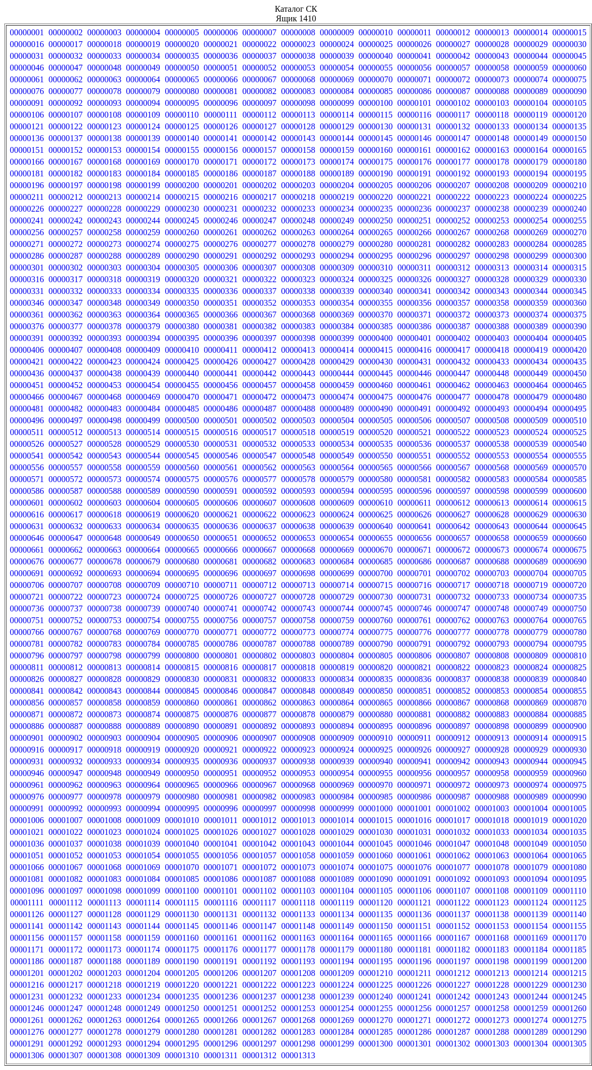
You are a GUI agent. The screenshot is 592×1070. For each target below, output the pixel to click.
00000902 (66, 737)
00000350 (182, 302)
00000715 (376, 585)
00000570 (569, 467)
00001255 (376, 1008)
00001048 (492, 843)
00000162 (453, 149)
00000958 (492, 773)
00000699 (337, 573)
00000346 (27, 302)
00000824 (530, 667)
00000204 (337, 185)
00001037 (66, 843)
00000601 (27, 502)
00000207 (453, 185)
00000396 (221, 338)
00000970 (376, 784)
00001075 (376, 867)
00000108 (104, 114)
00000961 (27, 784)
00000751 (27, 620)
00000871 (27, 714)
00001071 (221, 867)
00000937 (259, 761)
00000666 (221, 549)
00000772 (259, 632)
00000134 (530, 126)
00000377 (66, 326)
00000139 (143, 138)
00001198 (492, 961)
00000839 (530, 679)
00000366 (221, 314)
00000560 (182, 467)
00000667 (259, 549)
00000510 (569, 420)
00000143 (298, 138)
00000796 (27, 655)
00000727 (259, 596)
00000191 (415, 173)
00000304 (143, 267)
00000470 (182, 396)
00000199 (143, 185)
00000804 (337, 655)
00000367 (259, 314)
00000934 (143, 761)
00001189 (143, 961)
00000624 (337, 514)
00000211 (27, 196)
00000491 (415, 408)
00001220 (182, 984)
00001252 (259, 1008)
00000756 (221, 620)
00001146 (220, 926)
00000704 (530, 573)
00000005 (182, 32)
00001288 (492, 1031)
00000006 (221, 32)
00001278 (104, 1031)
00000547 (259, 455)
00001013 (298, 820)
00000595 (376, 490)
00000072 (453, 79)
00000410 (182, 349)
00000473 (298, 396)
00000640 (376, 526)
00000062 (66, 79)
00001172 (65, 949)
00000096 (221, 102)
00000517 (259, 432)
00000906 (221, 737)
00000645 (569, 526)
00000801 (221, 655)
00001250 (182, 1008)
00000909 (337, 737)
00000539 (530, 443)
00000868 (492, 702)
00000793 (492, 643)
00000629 (530, 514)
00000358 (492, 302)
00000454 (143, 385)
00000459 (337, 385)
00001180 (375, 949)
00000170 (182, 161)
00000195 (569, 173)
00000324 (337, 279)
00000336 (221, 291)
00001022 (66, 831)
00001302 (453, 1043)
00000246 (221, 220)
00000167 (66, 161)
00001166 (414, 937)
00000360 (569, 302)
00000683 (298, 561)
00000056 (415, 67)
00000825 (569, 667)
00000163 (492, 149)
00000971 (415, 784)
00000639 (337, 526)
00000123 (104, 126)
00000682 (259, 561)
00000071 (415, 79)
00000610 (376, 502)
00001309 (143, 1055)
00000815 (182, 667)
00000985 (376, 796)
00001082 (66, 878)
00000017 (66, 44)
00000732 (453, 596)
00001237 (259, 996)
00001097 (66, 890)
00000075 (569, 79)
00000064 (143, 79)
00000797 (66, 655)
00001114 (143, 902)
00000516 (221, 432)
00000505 (376, 420)
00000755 (182, 620)
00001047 (453, 843)
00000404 (530, 338)
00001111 (26, 902)
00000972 (453, 784)
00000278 (298, 244)
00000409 (143, 349)
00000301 (27, 267)
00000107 (66, 114)
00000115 (375, 114)
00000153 (104, 149)
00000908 (298, 737)
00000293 (298, 255)
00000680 (182, 561)
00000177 (453, 161)
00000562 (259, 467)
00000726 (221, 596)
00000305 (182, 267)
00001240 (376, 996)
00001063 (492, 855)
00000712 (259, 585)
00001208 (298, 973)
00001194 (337, 961)
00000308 (298, 267)
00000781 (27, 643)
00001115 (182, 902)
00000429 (337, 361)
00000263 (298, 232)
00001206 (221, 973)
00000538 (492, 443)
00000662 (66, 549)
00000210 (569, 185)
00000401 (415, 338)
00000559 (143, 467)
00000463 (492, 385)
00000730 (376, 596)
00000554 (530, 455)
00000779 (530, 632)
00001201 (27, 973)
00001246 (27, 1008)
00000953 (298, 773)
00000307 (259, 267)
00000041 (415, 55)
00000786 (221, 643)
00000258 (104, 232)
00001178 (298, 949)
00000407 (66, 349)
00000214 (143, 196)
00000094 (143, 102)
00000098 (298, 102)
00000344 (530, 291)
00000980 (182, 796)
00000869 (530, 702)
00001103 (298, 890)
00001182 (453, 949)
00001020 (569, 820)
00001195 (375, 961)
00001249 (143, 1008)
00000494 (530, 408)
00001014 (337, 820)
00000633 (104, 526)
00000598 (492, 490)
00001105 (375, 890)
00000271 (27, 244)
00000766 (27, 632)
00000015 (569, 32)
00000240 (569, 208)
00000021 (221, 44)
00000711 (220, 585)
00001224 (337, 984)
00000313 (492, 267)
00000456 (221, 385)
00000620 (182, 514)
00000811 (27, 667)
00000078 (104, 91)
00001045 (376, 843)
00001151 (414, 926)
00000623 (298, 514)
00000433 (492, 361)
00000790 (376, 643)
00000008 (298, 32)
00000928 (492, 749)
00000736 (27, 608)
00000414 (337, 349)
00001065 (569, 855)
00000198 (104, 185)
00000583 (492, 479)
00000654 (337, 537)
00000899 (530, 726)
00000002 (66, 32)
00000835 (376, 679)
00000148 (492, 138)
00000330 (569, 279)
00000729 (337, 596)
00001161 (220, 937)
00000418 (492, 349)
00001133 (298, 914)
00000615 (569, 502)
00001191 (220, 961)
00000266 (415, 232)
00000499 (143, 420)
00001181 (414, 949)
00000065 (182, 79)
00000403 (492, 338)
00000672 (453, 549)
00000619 (143, 514)
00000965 (182, 784)
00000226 (27, 208)
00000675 (569, 549)
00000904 (143, 737)
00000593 (298, 490)
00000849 (337, 690)
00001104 (337, 890)
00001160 (182, 937)
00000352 (259, 302)
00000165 (569, 149)
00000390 (569, 326)
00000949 (143, 773)
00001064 (530, 855)
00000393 (104, 338)
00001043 (298, 843)
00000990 (569, 796)
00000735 (569, 596)
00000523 (492, 432)
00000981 (221, 796)
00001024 (143, 831)
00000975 (569, 784)
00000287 (66, 255)
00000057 (453, 67)
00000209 (530, 185)
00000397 (259, 338)
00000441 (221, 373)
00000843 (104, 690)
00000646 (27, 537)
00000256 (27, 232)
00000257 (66, 232)
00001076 (415, 867)
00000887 (66, 726)
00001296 (221, 1043)
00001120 (375, 902)
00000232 (259, 208)
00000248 (298, 220)
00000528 (104, 443)
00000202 (259, 185)
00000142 (259, 138)
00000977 (66, 796)
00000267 (453, 232)
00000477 (453, 396)
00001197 (453, 961)
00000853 (492, 690)
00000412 (259, 349)
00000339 (337, 291)
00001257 (453, 1008)
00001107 (453, 890)
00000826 (27, 679)
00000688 (492, 561)
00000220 (376, 196)
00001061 (415, 855)
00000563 (298, 467)
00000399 (337, 338)
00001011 (220, 820)
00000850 (376, 690)
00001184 (530, 949)
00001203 (104, 973)
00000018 (104, 44)
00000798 (104, 655)
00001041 (221, 843)
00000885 (569, 714)
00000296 (415, 255)
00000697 (259, 573)
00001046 (415, 843)
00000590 (182, 490)
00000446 (415, 373)
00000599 (530, 490)
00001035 (569, 831)
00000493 (492, 408)
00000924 (337, 749)
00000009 (337, 32)
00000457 (259, 385)
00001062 (453, 855)
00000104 (530, 102)
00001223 (298, 984)
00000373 (492, 314)
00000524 (530, 432)
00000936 (221, 761)
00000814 (143, 667)
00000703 (492, 573)
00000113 (298, 114)
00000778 (492, 632)
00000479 (530, 396)
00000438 (104, 373)
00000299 (530, 255)
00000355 (376, 302)
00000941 (415, 761)
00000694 (143, 573)
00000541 (27, 455)
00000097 (259, 102)
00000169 (143, 161)
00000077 (66, 91)
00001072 (259, 867)
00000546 (221, 455)
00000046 (27, 67)
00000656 (415, 537)
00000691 (27, 573)
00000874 (143, 714)
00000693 (104, 573)
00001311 (220, 1055)
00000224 (530, 196)
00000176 (415, 161)
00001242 (453, 996)
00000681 (221, 561)
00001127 (65, 914)
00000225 (569, 196)
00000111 (221, 114)
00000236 (415, 208)
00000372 (453, 314)
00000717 (453, 585)
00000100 (376, 102)
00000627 (453, 514)
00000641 (415, 526)
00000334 (143, 291)
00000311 (414, 267)
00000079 (143, 91)
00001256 (415, 1008)
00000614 (530, 502)
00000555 (569, 455)
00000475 (376, 396)
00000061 (27, 79)
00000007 (259, 32)
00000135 (569, 126)
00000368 (298, 314)
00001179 (337, 949)
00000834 (337, 679)
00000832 (259, 679)
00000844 (143, 690)
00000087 (453, 91)
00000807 (453, 655)
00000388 (492, 326)
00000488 (298, 408)
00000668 (298, 549)
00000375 (569, 314)
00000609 (337, 502)
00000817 (259, 667)
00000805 (376, 655)
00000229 (143, 208)
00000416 (415, 349)
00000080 (182, 91)
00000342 (453, 291)
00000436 (27, 373)
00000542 (66, 455)
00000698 (298, 573)
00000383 (298, 326)
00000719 (530, 585)
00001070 (182, 867)
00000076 (27, 91)
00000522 (453, 432)
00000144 (337, 138)
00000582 (453, 479)
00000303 (104, 267)
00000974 (530, 784)
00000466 (27, 396)
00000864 (337, 702)
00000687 (453, 561)
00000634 (143, 526)
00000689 (530, 561)
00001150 (375, 926)
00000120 (569, 114)
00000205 (376, 185)
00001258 (492, 1008)
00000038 (298, 55)
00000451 (27, 385)
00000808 (492, 655)
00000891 (221, 726)
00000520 (376, 432)
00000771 (221, 632)
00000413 (298, 349)
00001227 (453, 984)
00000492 (453, 408)
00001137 (453, 914)
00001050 (569, 843)
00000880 (376, 714)
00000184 (143, 173)
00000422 (66, 361)
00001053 (104, 855)
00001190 (182, 961)
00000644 (530, 526)
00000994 (143, 808)
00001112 (65, 902)
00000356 (415, 302)
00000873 (104, 714)
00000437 (66, 373)
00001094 (530, 878)
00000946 (27, 773)
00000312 (453, 267)
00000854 (530, 690)
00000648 (104, 537)
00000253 (492, 220)
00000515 (182, 432)
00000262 (259, 232)
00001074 (337, 867)
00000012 (453, 32)
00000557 (66, 467)
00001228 (492, 984)
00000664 (143, 549)
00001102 (259, 890)
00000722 (66, 596)
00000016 (27, 44)
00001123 (492, 902)
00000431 (415, 361)
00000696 (221, 573)
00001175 (182, 949)
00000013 (492, 32)
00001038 (104, 843)
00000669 (337, 549)
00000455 (182, 385)
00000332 (66, 291)
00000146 (415, 138)
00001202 (66, 973)
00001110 (569, 890)
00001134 (337, 914)
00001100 (182, 890)
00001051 (27, 855)
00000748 (492, 608)
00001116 (221, 902)
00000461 (415, 385)
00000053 (298, 67)
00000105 (569, 102)
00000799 (143, 655)
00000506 (415, 420)
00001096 (27, 890)
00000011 (414, 32)
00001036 (27, 843)
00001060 (376, 855)
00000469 (143, 396)
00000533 (298, 443)
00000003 (104, 32)
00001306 (27, 1055)
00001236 (221, 996)
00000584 (530, 479)
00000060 (569, 67)
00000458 (298, 385)
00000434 (530, 361)
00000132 (453, 126)
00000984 (337, 796)
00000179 (530, 161)
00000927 (453, 749)
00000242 (66, 220)
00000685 (376, 561)
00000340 (376, 291)
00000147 (453, 138)
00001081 (27, 878)
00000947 (66, 773)
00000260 (182, 232)
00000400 (376, 338)
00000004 (143, 32)
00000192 (453, 173)
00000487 (259, 408)
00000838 (492, 679)
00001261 (27, 1020)
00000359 (530, 302)
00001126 (27, 914)
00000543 (104, 455)
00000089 (530, 91)
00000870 (569, 702)
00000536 (415, 443)
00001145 (182, 926)
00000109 (143, 114)
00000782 (66, 643)
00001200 (569, 961)
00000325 (376, 279)
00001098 (104, 890)
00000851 (415, 690)
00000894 (337, 726)
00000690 (569, 561)
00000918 (104, 749)
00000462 (453, 385)
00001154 (530, 926)
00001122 (453, 902)
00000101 (415, 102)
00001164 (337, 937)
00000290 (182, 255)
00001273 (492, 1020)
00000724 (143, 596)
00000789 (337, 643)
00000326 (415, 279)
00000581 (415, 479)
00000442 (259, 373)
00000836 (415, 679)
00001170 (569, 937)
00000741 (221, 608)
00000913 (492, 737)
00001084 (143, 878)
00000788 (298, 643)
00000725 (182, 596)
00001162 (259, 937)
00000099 (337, 102)
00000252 (453, 220)
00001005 (569, 808)
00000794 (530, 643)
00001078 (492, 867)
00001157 (65, 937)
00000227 (66, 208)
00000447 (453, 373)
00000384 (337, 326)
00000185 (182, 173)
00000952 (259, 773)
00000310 (376, 267)
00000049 (143, 67)
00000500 (182, 420)
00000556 (27, 467)
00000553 (492, 455)
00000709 (143, 585)
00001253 (298, 1008)
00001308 (104, 1055)
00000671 (415, 549)
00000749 (530, 608)
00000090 (569, 91)
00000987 (453, 796)
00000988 (492, 796)
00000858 (104, 702)
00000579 (337, 479)
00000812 (66, 667)
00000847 (259, 690)
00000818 (298, 667)
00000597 (453, 490)
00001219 (143, 984)
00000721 (27, 596)
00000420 (569, 349)
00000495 (569, 408)
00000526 (27, 443)
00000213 (104, 196)
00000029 (530, 44)
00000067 (259, 79)
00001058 (298, 855)
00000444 (337, 373)
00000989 (530, 796)
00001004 (530, 808)
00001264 (143, 1020)
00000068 (298, 79)
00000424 (143, 361)
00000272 (66, 244)
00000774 (337, 632)
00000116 (414, 114)
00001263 (104, 1020)
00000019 (143, 44)
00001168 (492, 937)
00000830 (182, 679)
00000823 (492, 667)
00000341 (415, 291)
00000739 (143, 608)
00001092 (453, 878)
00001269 (337, 1020)
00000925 (376, 749)
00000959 (530, 773)
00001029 (337, 831)
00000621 (221, 514)
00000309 (337, 267)
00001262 (66, 1020)
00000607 (259, 502)
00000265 (376, 232)
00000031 (27, 55)
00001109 (530, 890)
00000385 (376, 326)
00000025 (376, 44)
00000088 (492, 91)
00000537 (453, 443)
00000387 (453, 326)
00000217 (259, 196)
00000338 (298, 291)
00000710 (182, 585)
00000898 (492, 726)
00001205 (182, 973)
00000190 (376, 173)
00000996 (221, 808)
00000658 (492, 537)
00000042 (453, 55)
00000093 (104, 102)
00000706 (27, 585)
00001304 (530, 1043)
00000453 (104, 385)
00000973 (492, 784)
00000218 (298, 196)
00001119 (337, 902)
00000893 (298, 726)
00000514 (143, 432)
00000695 (182, 573)
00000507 (453, 420)
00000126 (221, 126)
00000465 (569, 385)
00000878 (298, 714)
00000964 (143, 784)
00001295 (182, 1043)
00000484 (143, 408)
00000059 (530, 67)
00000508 (492, 420)
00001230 (569, 984)
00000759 (337, 620)
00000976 (27, 796)
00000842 (66, 690)
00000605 (182, 502)
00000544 (143, 455)
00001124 (530, 902)
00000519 (337, 432)
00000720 (569, 585)
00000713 (298, 585)
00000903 (104, 737)
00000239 (530, 208)
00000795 (569, 643)
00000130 (376, 126)
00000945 (569, 761)
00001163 (298, 937)
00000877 (259, 714)
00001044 (337, 843)
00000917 (66, 749)
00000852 (453, 690)
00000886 (27, 726)
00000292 (259, 255)
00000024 (337, 44)
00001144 (143, 926)
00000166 (27, 161)
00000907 (259, 737)
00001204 (143, 973)
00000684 (337, 561)
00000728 (298, 596)
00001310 (182, 1055)
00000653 (298, 537)
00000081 (221, 91)
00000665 (182, 549)
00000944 (530, 761)
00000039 (337, 55)
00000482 (66, 408)
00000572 (66, 479)
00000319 (143, 279)
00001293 (104, 1043)
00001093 (492, 878)
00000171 (221, 161)
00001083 (104, 878)
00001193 (298, 961)
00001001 (415, 808)
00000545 (182, 455)
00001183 (492, 949)
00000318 (104, 279)
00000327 (453, 279)
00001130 (182, 914)
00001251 (221, 1008)
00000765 (569, 620)
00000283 (492, 244)
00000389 (530, 326)
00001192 (259, 961)
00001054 (143, 855)
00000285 (569, 244)
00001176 (220, 949)
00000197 (66, 185)
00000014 (530, 32)
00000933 (104, 761)
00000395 (182, 338)
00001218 (104, 984)
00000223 (492, 196)
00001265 (182, 1020)
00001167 (453, 937)
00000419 (530, 349)
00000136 (27, 138)
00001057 (259, 855)
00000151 (27, 149)
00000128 (298, 126)
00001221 (221, 984)
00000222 (453, 196)
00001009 (143, 820)
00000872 (66, 714)
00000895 (376, 726)
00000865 (376, 702)
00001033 (492, 831)
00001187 (65, 961)
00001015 (376, 820)
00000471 (221, 396)
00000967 (259, 784)
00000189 (337, 173)
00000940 (376, 761)
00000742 (259, 608)
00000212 (66, 196)
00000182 (66, 173)
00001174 (143, 949)
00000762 (453, 620)
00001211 (414, 973)
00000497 (66, 420)
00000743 (298, 608)
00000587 (66, 490)
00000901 (27, 737)
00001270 (376, 1020)
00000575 (182, 479)
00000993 (104, 808)
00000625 (376, 514)
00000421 (27, 361)
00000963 (104, 784)
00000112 (259, 114)
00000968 (298, 784)
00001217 (66, 984)
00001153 (492, 926)
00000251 (415, 220)
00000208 (492, 185)
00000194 (530, 173)
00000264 (337, 232)
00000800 (182, 655)
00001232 (66, 996)
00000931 (27, 761)
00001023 (104, 831)
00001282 (259, 1031)
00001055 (182, 855)
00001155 (569, 926)
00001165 (375, 937)
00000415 (376, 349)
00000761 (415, 620)
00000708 (104, 585)
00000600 (569, 490)
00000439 (143, 373)
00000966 (221, 784)
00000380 (182, 326)
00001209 (337, 973)
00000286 (27, 255)
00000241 (27, 220)
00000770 (182, 632)
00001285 (376, 1031)
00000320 (182, 279)
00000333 (104, 291)
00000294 (337, 255)
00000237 (453, 208)
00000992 (66, 808)
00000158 (298, 149)
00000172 (259, 161)
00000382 (259, 326)
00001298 (298, 1043)
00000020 (182, 44)
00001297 (259, 1043)
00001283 (298, 1031)
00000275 (182, 244)
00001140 (569, 914)
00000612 (453, 502)
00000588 (104, 490)
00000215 (182, 196)
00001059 (337, 855)
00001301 (415, 1043)
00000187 (259, 173)
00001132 (259, 914)
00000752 (66, 620)
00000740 (182, 608)
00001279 (143, 1031)
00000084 (337, 91)
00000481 (27, 408)
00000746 (415, 608)
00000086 (415, 91)
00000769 (143, 632)
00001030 (376, 831)
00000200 (182, 185)
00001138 (492, 914)
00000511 (27, 432)
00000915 (569, 737)
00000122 (66, 126)
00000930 (569, 749)
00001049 (530, 843)
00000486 (221, 408)
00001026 (221, 831)
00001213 (492, 973)
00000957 (453, 773)
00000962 (66, 784)
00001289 (530, 1031)
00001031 (415, 831)
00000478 (492, 396)
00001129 (143, 914)
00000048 (104, 67)
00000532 (259, 443)
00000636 (221, 526)
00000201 (221, 185)
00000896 (415, 726)
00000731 (415, 596)
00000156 (221, 149)
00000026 (415, 44)
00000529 (143, 443)
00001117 (259, 902)
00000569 (530, 467)
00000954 (337, 773)
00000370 (376, 314)
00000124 (143, 126)
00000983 (298, 796)
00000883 (492, 714)
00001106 (414, 890)
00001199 (530, 961)
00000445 (376, 373)
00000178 (492, 161)
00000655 (376, 537)
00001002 (453, 808)
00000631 (27, 526)
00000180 (569, 161)
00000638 (298, 526)
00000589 (143, 490)
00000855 (569, 690)
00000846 (221, 690)
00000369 (337, 314)
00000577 (259, 479)
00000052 (259, 67)
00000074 (530, 79)
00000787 (259, 643)
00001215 (569, 973)
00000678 (104, 561)
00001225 (376, 984)
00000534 (337, 443)
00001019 (530, 820)
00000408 (104, 349)
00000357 (453, 302)
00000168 (104, 161)
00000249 (337, 220)
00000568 (492, 467)
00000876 (221, 714)
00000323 (298, 279)
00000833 (298, 679)
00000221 (415, 196)
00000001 (27, 32)
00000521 (415, 432)
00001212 (453, 973)
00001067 (66, 867)
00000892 (259, 726)
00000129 (337, 126)
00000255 (569, 220)
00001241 (415, 996)
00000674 (530, 549)
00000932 (66, 761)
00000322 (259, 279)
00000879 (337, 714)
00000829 (143, 679)
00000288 (104, 255)
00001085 (182, 878)
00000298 (492, 255)
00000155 (182, 149)
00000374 (530, 314)
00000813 (104, 667)
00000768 (104, 632)
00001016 (415, 820)
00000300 (569, 255)
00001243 (492, 996)
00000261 (221, 232)
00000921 (221, 749)
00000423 (104, 361)
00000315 (569, 267)
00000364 (143, 314)
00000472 (259, 396)
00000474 (337, 396)
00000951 (221, 773)
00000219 (337, 196)
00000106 (27, 114)
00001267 (259, 1020)
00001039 (143, 843)
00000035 (182, 55)
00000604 (143, 502)
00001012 (259, 820)
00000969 (337, 784)
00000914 (530, 737)
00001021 (27, 831)
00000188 (298, 173)
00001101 (220, 890)
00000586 (27, 490)
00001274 (530, 1020)
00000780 (569, 632)
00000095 (182, 102)
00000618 (104, 514)
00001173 (104, 949)
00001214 (530, 973)
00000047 (66, 67)
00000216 (221, 196)
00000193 (492, 173)
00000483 (104, 408)
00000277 (259, 244)
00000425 (182, 361)
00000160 (376, 149)
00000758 (298, 620)
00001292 (66, 1043)
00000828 (104, 679)
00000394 (143, 338)
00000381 (221, 326)
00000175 (376, 161)
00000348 (104, 302)
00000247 (259, 220)
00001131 (220, 914)
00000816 (221, 667)
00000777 (453, 632)
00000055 (376, 67)
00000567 (453, 467)
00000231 (221, 208)
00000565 (376, 467)
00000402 (453, 338)
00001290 (569, 1031)
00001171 (27, 949)
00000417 (453, 349)
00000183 (104, 173)
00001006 (27, 820)
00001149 (337, 926)
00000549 (337, 455)
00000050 (182, 67)
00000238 (492, 208)
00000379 (143, 326)
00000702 (453, 573)
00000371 (415, 314)
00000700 (376, 573)
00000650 (182, 537)
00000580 (376, 479)
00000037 (259, 55)
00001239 (337, 996)
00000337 (259, 291)
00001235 (182, 996)
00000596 (415, 490)
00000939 (337, 761)
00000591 (221, 490)
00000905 (182, 737)
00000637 (259, 526)
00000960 (569, 773)
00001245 (569, 996)
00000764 (530, 620)
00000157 (259, 149)
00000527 (66, 443)
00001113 (104, 902)
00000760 (376, 620)
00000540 (569, 443)
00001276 (27, 1031)
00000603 (104, 502)
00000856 (27, 702)
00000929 (530, 749)
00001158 (104, 937)
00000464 (530, 385)
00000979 (143, 796)
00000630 (569, 514)
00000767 (66, 632)
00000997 (259, 808)
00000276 (221, 244)
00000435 (569, 361)
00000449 (530, 373)
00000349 (143, 302)
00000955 (376, 773)
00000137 (66, 138)
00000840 (569, 679)
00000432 (453, 361)
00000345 (569, 291)
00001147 (259, 926)
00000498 (104, 420)
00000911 (414, 737)
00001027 (259, 831)
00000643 (492, 526)
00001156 (27, 937)
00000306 (221, 267)
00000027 (453, 44)
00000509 (530, 420)
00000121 (27, 126)
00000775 (376, 632)
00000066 (221, 79)
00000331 (27, 291)
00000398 (298, 338)
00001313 (298, 1055)
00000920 (182, 749)
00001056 (221, 855)
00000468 (104, 396)
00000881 (415, 714)
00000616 (27, 514)
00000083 (298, 91)
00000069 (337, 79)
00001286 (415, 1031)
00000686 (415, 561)
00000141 (221, 138)
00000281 (415, 244)
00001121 (414, 902)
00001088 (298, 878)
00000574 (143, 479)
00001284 (337, 1031)
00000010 (376, 32)
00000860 (182, 702)
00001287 (453, 1031)
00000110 (182, 114)
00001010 (182, 820)
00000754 (143, 620)
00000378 (104, 326)
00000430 (376, 361)
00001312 (259, 1055)
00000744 (337, 608)
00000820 (376, 667)
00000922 (259, 749)
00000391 (27, 338)
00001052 (66, 855)
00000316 (27, 279)
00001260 (569, 1008)
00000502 (259, 420)
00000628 (492, 514)
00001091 (415, 878)
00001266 (221, 1020)
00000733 (492, 596)
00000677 (66, 561)
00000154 (143, 149)
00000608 (298, 502)
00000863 (298, 702)
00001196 (414, 961)
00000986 (415, 796)
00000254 (530, 220)
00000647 (66, 537)
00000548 (298, 455)
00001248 (104, 1008)
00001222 (259, 984)
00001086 (221, 878)
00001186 (27, 961)
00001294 (143, 1043)
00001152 (453, 926)
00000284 (530, 244)
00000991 (27, 808)
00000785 (182, 643)
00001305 (569, 1043)
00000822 (453, 667)
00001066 (27, 867)
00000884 (530, 714)
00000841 (27, 690)
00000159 (337, 149)
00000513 (104, 432)
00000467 (66, 396)
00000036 (221, 55)
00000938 (298, 761)
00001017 (453, 820)
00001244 (530, 996)
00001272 (453, 1020)
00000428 (298, 361)
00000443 (298, 373)
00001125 (569, 902)
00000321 (221, 279)
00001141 (27, 926)
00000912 (453, 737)
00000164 (530, 149)
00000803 (298, 655)
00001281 (221, 1031)
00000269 (530, 232)
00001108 (492, 890)
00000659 (530, 537)
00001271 (415, 1020)
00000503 (298, 420)
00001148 (298, 926)
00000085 (376, 91)
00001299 (337, 1043)
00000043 (492, 55)
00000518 (298, 432)
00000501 (221, 420)
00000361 (27, 314)
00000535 (376, 443)
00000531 (221, 443)
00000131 (415, 126)
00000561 (221, 467)
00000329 (530, 279)
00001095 (569, 878)
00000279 (337, 244)
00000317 (66, 279)
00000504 (337, 420)
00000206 (415, 185)
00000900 (569, 726)
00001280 (182, 1031)
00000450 (569, 373)
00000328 (492, 279)
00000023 (298, 44)
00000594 (337, 490)
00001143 (104, 926)
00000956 (415, 773)
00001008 (104, 820)
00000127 (259, 126)
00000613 (492, 502)
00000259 (143, 232)
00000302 (66, 267)
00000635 (182, 526)
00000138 (104, 138)
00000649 (143, 537)
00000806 (415, 655)
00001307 (66, 1055)
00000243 (104, 220)
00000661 (27, 549)
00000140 (182, 138)
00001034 (530, 831)
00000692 (66, 573)
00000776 (415, 632)
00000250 (376, 220)
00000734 (530, 596)
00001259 (530, 1008)
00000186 (221, 173)
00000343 (492, 291)
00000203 (298, 185)
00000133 (492, 126)
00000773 (298, 632)
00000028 (492, 44)
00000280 (376, 244)
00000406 (27, 349)
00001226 (415, 984)
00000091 (27, 102)
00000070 (376, 79)
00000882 (453, 714)
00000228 (104, 208)
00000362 (66, 314)
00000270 (569, 232)
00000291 (221, 255)
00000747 (453, 608)
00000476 (415, 396)
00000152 (66, 149)
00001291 (27, 1043)
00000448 (492, 373)
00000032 (66, 55)
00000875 (182, 714)
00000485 (182, 408)
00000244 (143, 220)
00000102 (453, 102)
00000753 (104, 620)
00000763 (492, 620)
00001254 (337, 1008)
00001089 (337, 878)
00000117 (453, 114)
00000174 (337, 161)
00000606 (221, 502)
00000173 (298, 161)
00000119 (530, 114)
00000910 (376, 737)
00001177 (259, 949)
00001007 (66, 820)
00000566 (415, 467)
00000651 (221, 537)
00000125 (182, 126)
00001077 (453, 867)
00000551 (415, 455)
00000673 (492, 549)
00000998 (298, 808)
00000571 (27, 479)
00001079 (530, 867)
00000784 (143, 643)
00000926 (415, 749)
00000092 (66, 102)
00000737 (66, 608)
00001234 (143, 996)
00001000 (376, 808)
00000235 (376, 208)
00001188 (104, 961)
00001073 (298, 867)
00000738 (104, 608)
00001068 (104, 867)
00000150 (569, 138)
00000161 (415, 149)
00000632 (66, 526)
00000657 (453, 537)
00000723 (104, 596)
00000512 (66, 432)
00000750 (569, 608)
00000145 (376, 138)
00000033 (104, 55)
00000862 (259, 702)
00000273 (104, 244)
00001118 (298, 902)
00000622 (259, 514)
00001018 (492, 820)
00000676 (27, 561)
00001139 (530, 914)
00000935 (182, 761)
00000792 (453, 643)
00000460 (376, 385)
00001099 (143, 890)
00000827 (66, 679)
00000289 (143, 255)
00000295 (376, 255)
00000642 (453, 526)
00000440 (182, 373)
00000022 (259, 44)
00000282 (453, 244)
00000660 (569, 537)
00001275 (569, 1020)
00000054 (337, 67)
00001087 (259, 878)
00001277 (66, 1031)
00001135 (375, 914)
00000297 (453, 255)
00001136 (414, 914)
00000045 (569, 55)
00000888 (104, 726)
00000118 (492, 114)
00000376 (27, 326)
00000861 (221, 702)
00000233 (298, 208)
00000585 (569, 479)
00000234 (337, 208)
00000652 (259, 537)
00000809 (530, 655)
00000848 (298, 690)
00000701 (415, 573)
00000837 (453, 679)
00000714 (337, 585)
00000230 (182, 208)
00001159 (143, 937)
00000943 (492, 761)
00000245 (182, 220)
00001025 (182, 831)
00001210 (376, 973)
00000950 (182, 773)
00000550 (376, 455)
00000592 (259, 490)
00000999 (337, 808)
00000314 (530, 267)
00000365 (182, 314)
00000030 (569, 44)
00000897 (453, 726)
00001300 (376, 1043)
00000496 (27, 420)
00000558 (104, 467)
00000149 (530, 138)
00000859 (143, 702)
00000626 (415, 514)
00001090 (376, 878)
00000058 (492, 67)
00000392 (66, 338)
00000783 (104, 643)
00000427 (259, 361)
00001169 (530, 937)
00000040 (376, 55)
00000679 (143, 561)
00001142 (65, 926)
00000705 (569, 573)
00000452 (66, 385)
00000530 (182, 443)
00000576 (221, 479)
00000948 (104, 773)
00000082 (259, 91)
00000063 (104, 79)
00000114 (337, 114)
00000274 (143, 244)
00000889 (143, 726)
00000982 (259, 796)
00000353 (298, 302)
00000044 (530, 55)
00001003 (492, 808)
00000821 (415, 667)
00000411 (220, 349)
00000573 (104, 479)
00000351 (221, 302)
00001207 (259, 973)
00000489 (337, 408)
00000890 (182, 726)
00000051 (221, 67)
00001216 (27, 984)
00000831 (221, 679)
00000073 (492, 79)
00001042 (259, 843)
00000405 (569, 338)
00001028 (298, 831)
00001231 (27, 996)
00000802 (259, 655)
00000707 (66, 585)
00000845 (182, 690)
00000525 (569, 432)
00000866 (415, 702)
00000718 (492, 585)
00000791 (415, 643)
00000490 (376, 408)
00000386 (415, 326)
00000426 (221, 361)
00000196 (27, 185)
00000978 (104, 796)
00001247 (66, 1008)
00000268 (492, 232)
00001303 (492, 1043)
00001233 (104, 996)
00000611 (414, 502)
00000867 (453, 702)
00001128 (104, 914)
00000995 (182, 808)
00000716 (415, 585)
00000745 (376, 608)
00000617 (66, 514)
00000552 (453, 455)
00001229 (530, 984)
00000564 (337, 467)
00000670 (376, 549)
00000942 (453, 761)
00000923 (298, 749)
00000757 (259, 620)
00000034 (143, 55)
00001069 (143, 867)
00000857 (66, 702)
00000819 (337, 667)
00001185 (569, 949)
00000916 (27, 749)
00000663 (104, 549)
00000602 (66, 502)
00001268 (298, 1020)
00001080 (569, 867)
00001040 (182, 843)
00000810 (569, 655)
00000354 (337, 302)
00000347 (66, 302)
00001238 (298, 996)
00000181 (27, 173)
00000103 (492, 102)
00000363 (104, 314)
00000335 (182, 291)
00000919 (143, 749)
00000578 (298, 479)
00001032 (453, 831)
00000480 (569, 396)
